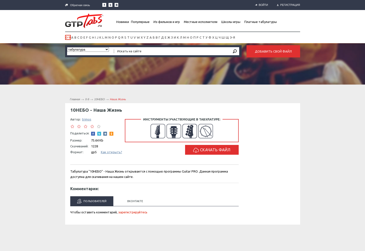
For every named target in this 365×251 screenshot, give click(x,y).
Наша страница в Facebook (104, 5)
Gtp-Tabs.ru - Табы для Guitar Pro (84, 20)
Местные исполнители (200, 21)
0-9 (68, 37)
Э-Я (232, 37)
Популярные (140, 21)
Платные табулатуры (260, 21)
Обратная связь (77, 5)
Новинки (122, 21)
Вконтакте (135, 201)
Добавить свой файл (273, 51)
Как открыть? (111, 152)
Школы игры (230, 21)
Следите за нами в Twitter (110, 5)
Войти (261, 4)
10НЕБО (99, 99)
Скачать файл (211, 150)
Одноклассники (111, 134)
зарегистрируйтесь (132, 212)
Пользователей (91, 201)
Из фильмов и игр (166, 21)
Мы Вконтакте (116, 5)
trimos (86, 119)
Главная (75, 99)
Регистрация (288, 4)
